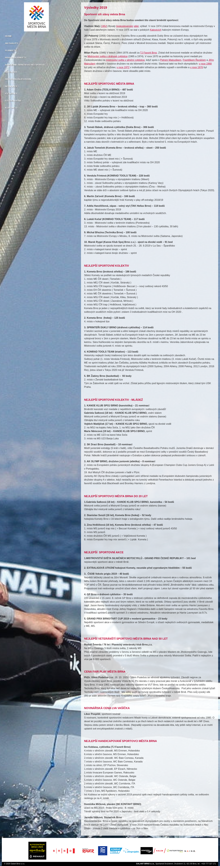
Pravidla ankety (15, 57)
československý (124, 26)
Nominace (11, 86)
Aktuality (11, 43)
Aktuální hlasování (18, 79)
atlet (136, 26)
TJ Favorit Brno (148, 52)
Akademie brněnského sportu (24, 64)
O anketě (11, 50)
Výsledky (11, 93)
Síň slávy (11, 72)
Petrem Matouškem (170, 60)
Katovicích (155, 30)
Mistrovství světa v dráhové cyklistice (108, 56)
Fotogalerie (13, 100)
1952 (104, 26)
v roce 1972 (123, 67)
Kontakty (11, 107)
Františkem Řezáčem (194, 60)
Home (8, 36)
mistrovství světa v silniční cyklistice (125, 60)
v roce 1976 (196, 67)
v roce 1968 (205, 63)
